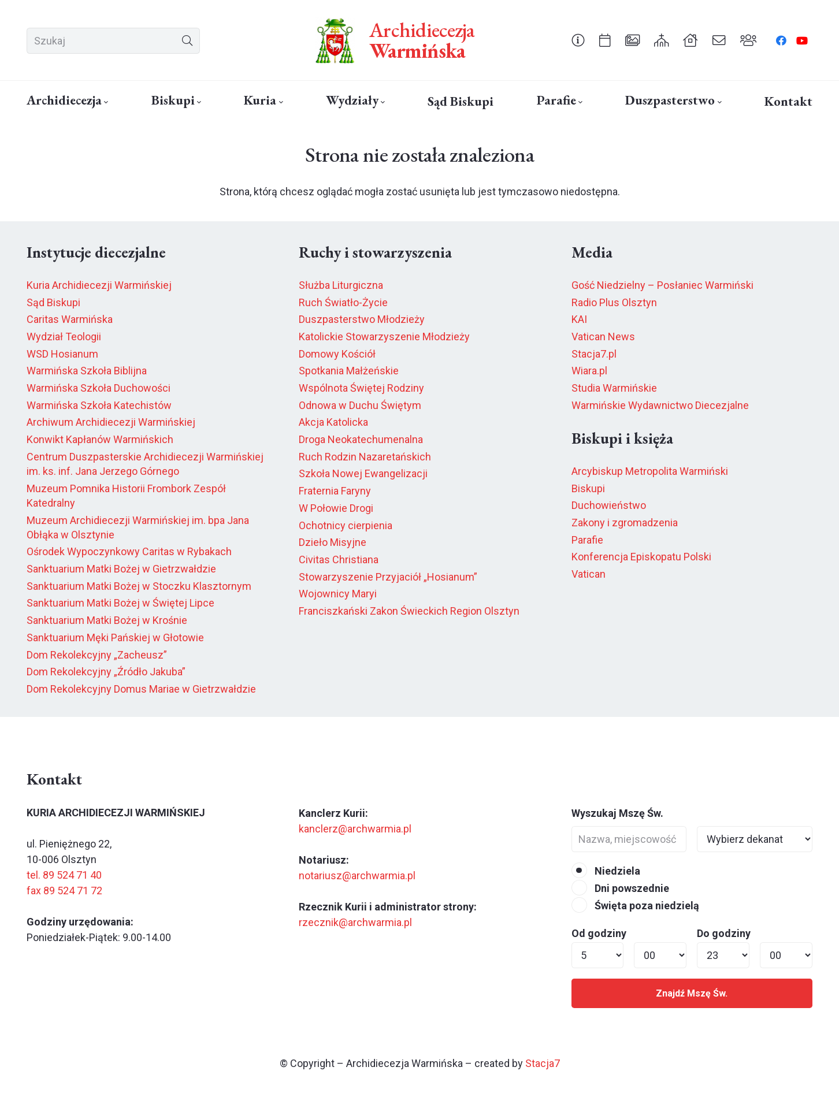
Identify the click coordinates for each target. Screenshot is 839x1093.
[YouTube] (802, 40)
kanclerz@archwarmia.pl (355, 829)
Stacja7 (542, 1063)
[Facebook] (781, 40)
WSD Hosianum (62, 354)
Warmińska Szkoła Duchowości (98, 388)
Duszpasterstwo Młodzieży (362, 319)
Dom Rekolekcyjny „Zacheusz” (97, 655)
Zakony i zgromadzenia (624, 522)
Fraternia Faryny (335, 491)
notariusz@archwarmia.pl (357, 875)
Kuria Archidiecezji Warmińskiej (99, 285)
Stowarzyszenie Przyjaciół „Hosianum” (388, 577)
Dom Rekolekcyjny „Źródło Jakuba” (106, 672)
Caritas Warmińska (70, 319)
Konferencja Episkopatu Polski (641, 557)
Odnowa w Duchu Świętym (360, 405)
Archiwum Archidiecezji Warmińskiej (111, 422)
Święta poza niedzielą (635, 905)
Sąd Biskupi (53, 302)
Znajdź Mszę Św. (691, 993)
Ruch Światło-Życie (343, 302)
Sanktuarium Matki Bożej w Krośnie (107, 620)
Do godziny (724, 933)
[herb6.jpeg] (335, 40)
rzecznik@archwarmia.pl (355, 922)
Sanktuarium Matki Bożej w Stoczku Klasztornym (139, 586)
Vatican (588, 574)
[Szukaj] (113, 41)
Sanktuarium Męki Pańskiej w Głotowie (115, 637)
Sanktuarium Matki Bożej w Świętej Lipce (120, 603)
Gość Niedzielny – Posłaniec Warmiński (662, 285)
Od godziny (598, 933)
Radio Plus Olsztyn (614, 302)
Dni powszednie (620, 888)
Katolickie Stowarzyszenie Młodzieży (384, 336)
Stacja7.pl (594, 354)
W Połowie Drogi (336, 508)
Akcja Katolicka (333, 422)
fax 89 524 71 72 (64, 890)
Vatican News (603, 336)
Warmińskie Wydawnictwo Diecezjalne (660, 405)
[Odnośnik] (578, 39)
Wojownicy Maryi (338, 594)
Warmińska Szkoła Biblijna (87, 371)
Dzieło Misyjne (332, 542)
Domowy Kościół (337, 354)
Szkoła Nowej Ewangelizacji (363, 473)
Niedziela (605, 871)
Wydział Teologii (64, 336)
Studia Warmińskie (614, 388)
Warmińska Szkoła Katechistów (99, 405)
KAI (579, 319)
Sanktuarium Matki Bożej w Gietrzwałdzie (121, 569)
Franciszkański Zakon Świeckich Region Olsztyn (409, 611)
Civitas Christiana (338, 559)
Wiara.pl (589, 371)
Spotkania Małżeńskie (349, 371)
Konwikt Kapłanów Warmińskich (100, 439)
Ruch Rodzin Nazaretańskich (365, 457)
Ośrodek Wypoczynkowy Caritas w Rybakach (129, 551)
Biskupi (588, 488)
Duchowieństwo (608, 505)
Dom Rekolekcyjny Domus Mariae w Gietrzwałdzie (141, 689)
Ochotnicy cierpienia (345, 525)
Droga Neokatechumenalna (361, 439)
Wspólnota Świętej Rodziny (361, 388)
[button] (105, 102)
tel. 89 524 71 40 (64, 875)
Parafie (587, 540)
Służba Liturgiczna (341, 285)
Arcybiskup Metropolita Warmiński (649, 471)
